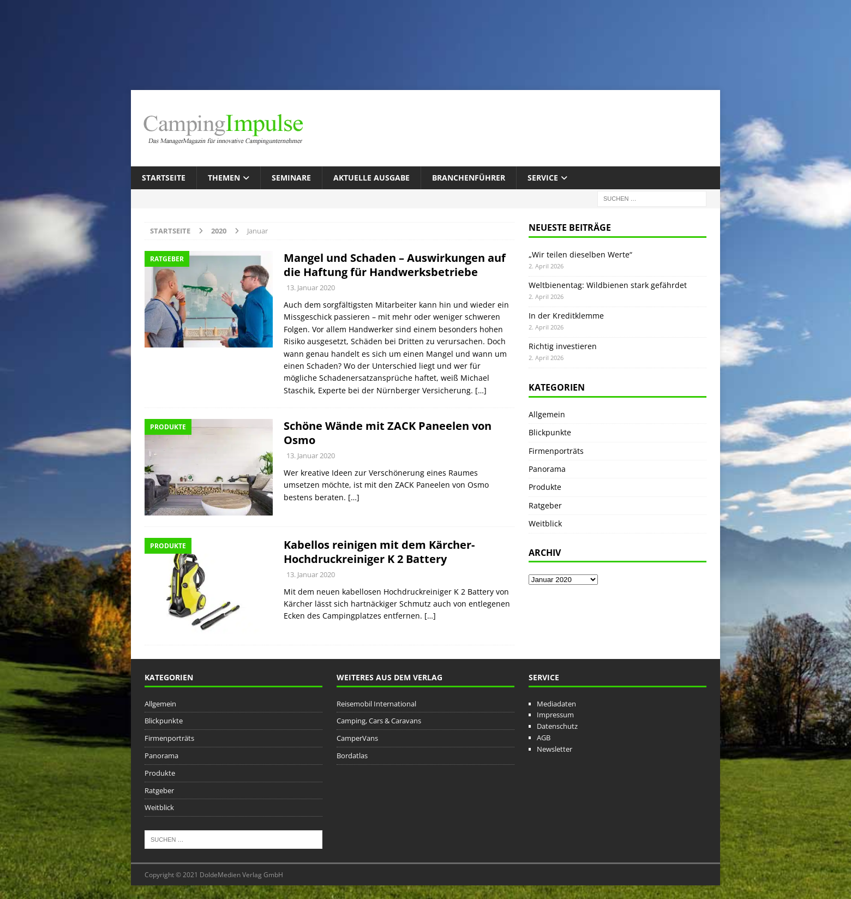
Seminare (291, 177)
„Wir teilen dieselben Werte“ (580, 254)
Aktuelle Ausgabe (371, 177)
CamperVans (357, 738)
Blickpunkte (550, 432)
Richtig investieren (563, 346)
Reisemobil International (376, 704)
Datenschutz (557, 726)
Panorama (547, 469)
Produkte (545, 487)
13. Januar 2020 (310, 287)
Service (543, 177)
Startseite (163, 177)
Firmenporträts (556, 451)
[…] (481, 390)
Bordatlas (352, 755)
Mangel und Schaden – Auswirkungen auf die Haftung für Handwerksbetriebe (395, 264)
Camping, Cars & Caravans (379, 721)
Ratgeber (545, 505)
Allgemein (547, 414)
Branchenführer (468, 177)
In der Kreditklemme (566, 315)
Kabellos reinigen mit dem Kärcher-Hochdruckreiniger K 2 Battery (379, 551)
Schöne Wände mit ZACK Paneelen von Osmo (388, 432)
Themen (224, 177)
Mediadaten (556, 704)
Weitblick (545, 523)
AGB (543, 737)
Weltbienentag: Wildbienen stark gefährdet (608, 285)
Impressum (555, 715)
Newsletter (554, 749)
